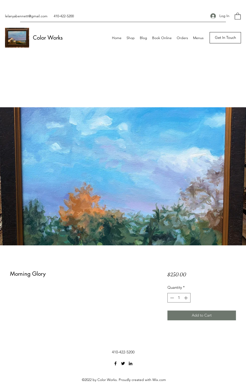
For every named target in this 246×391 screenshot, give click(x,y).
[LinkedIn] (130, 363)
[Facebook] (115, 363)
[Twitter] (123, 363)
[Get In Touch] (225, 37)
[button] (238, 16)
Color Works (48, 37)
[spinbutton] (179, 298)
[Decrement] (171, 298)
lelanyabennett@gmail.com (26, 16)
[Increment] (186, 298)
